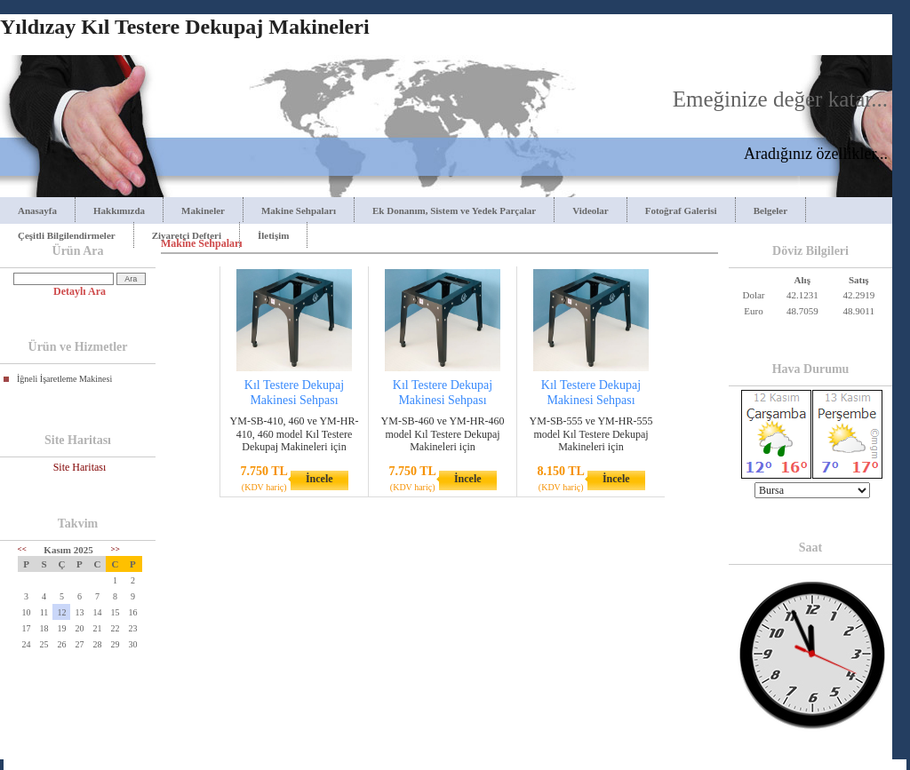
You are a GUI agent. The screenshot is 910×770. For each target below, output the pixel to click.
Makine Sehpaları (298, 210)
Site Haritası (80, 467)
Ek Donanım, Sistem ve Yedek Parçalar (454, 210)
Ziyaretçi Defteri (186, 235)
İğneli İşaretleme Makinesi (64, 379)
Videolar (590, 210)
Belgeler (770, 210)
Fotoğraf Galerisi (681, 210)
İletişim (273, 235)
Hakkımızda (119, 210)
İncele (319, 478)
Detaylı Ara (79, 291)
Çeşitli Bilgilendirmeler (67, 235)
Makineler (203, 210)
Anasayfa (37, 210)
